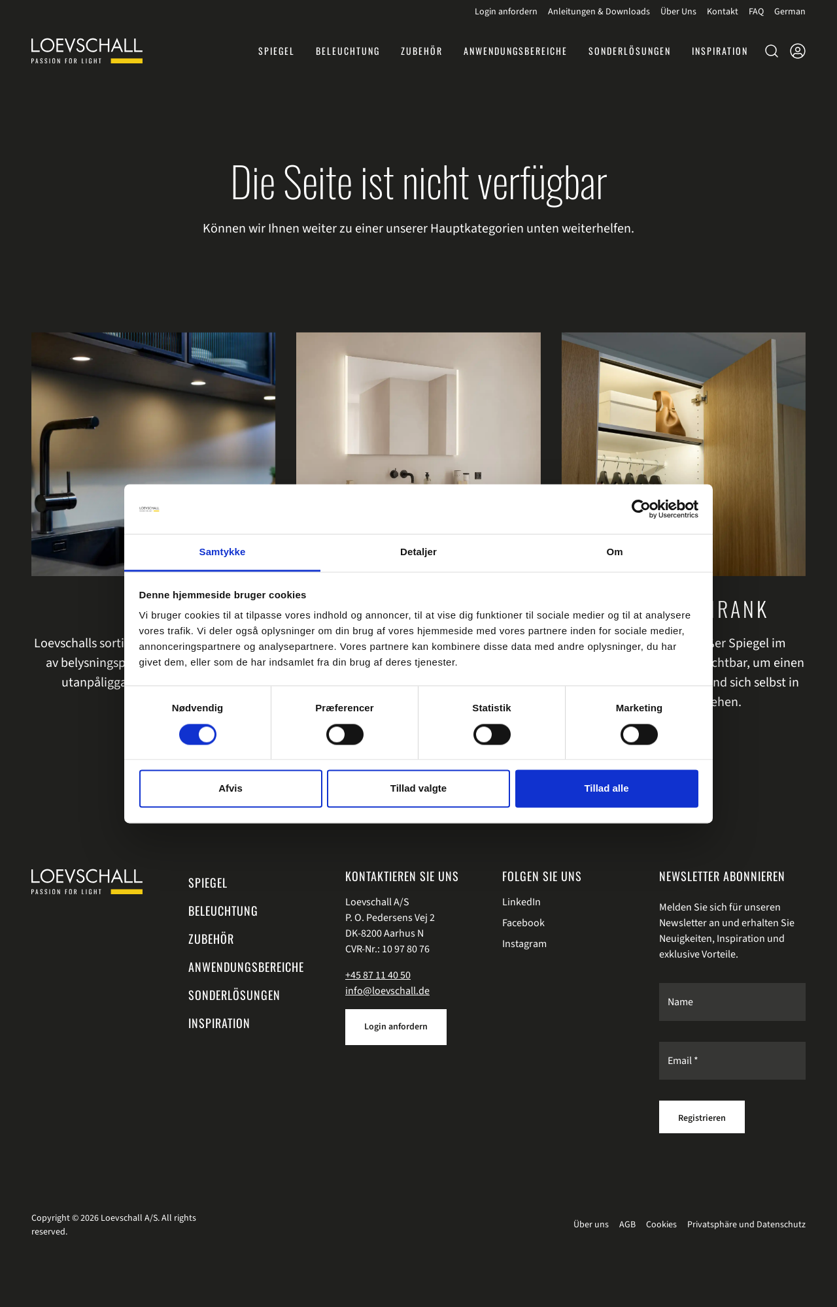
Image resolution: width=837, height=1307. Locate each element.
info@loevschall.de (387, 991)
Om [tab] (614, 552)
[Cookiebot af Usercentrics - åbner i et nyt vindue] (641, 509)
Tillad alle (606, 788)
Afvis (230, 788)
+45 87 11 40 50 (378, 975)
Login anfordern (396, 1026)
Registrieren (702, 1118)
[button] (720, 51)
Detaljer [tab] (418, 552)
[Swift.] (87, 881)
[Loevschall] (87, 50)
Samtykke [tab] (222, 552)
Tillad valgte (418, 788)
